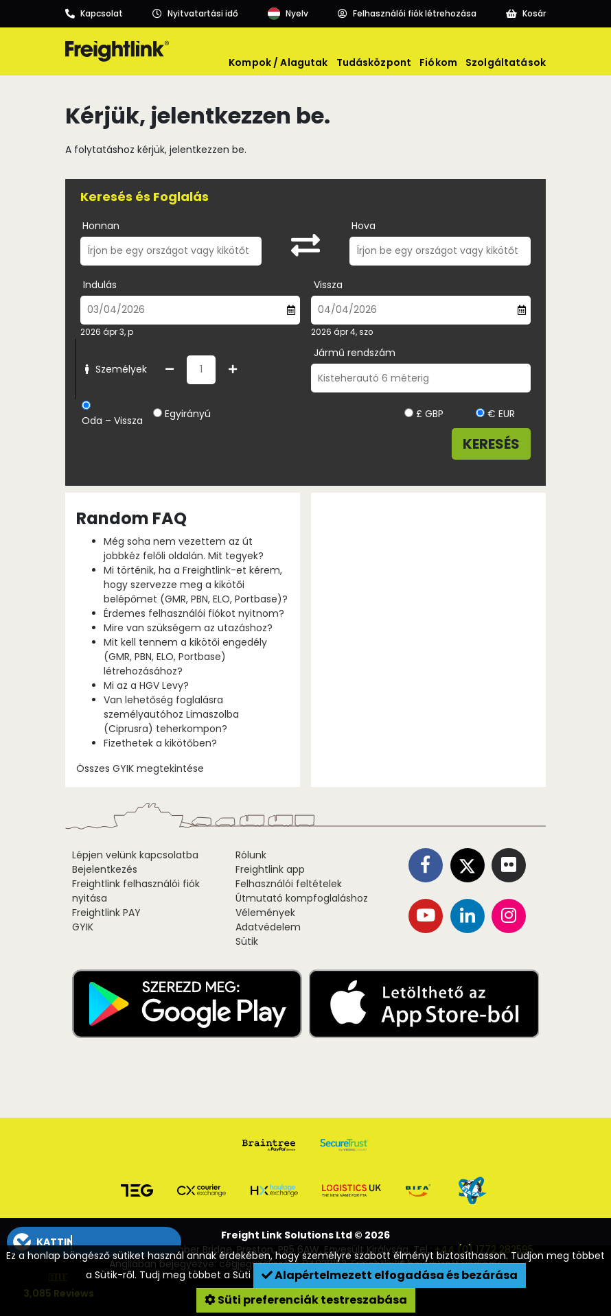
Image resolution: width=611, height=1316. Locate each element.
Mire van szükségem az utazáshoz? (188, 628)
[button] (93, 1242)
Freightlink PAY (106, 912)
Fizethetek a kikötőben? (160, 743)
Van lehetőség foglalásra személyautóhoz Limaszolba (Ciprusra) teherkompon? (171, 714)
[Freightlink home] (117, 51)
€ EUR (495, 414)
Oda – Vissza (112, 420)
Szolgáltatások (505, 62)
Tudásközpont (374, 62)
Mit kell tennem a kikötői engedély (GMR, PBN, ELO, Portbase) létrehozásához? (185, 656)
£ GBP (423, 414)
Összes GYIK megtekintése (140, 768)
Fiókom (438, 62)
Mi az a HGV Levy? (146, 685)
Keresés (491, 444)
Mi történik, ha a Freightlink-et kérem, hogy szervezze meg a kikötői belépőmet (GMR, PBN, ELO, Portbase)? (196, 584)
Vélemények (265, 912)
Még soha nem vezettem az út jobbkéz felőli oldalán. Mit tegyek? (184, 548)
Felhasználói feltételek (288, 884)
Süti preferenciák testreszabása (306, 1300)
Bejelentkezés (104, 869)
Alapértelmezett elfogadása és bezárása (390, 1275)
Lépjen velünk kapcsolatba (135, 855)
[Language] (288, 13)
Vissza (328, 285)
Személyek (114, 369)
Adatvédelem (268, 927)
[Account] (407, 13)
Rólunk (250, 855)
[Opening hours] (195, 13)
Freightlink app (270, 869)
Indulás (100, 285)
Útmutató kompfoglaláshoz (301, 898)
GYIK (82, 927)
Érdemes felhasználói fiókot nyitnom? (194, 613)
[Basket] (526, 13)
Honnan (100, 226)
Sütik (246, 941)
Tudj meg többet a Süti (196, 1275)
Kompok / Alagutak (278, 62)
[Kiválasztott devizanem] (408, 412)
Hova (363, 226)
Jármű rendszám (354, 353)
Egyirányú (188, 414)
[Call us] (94, 13)
